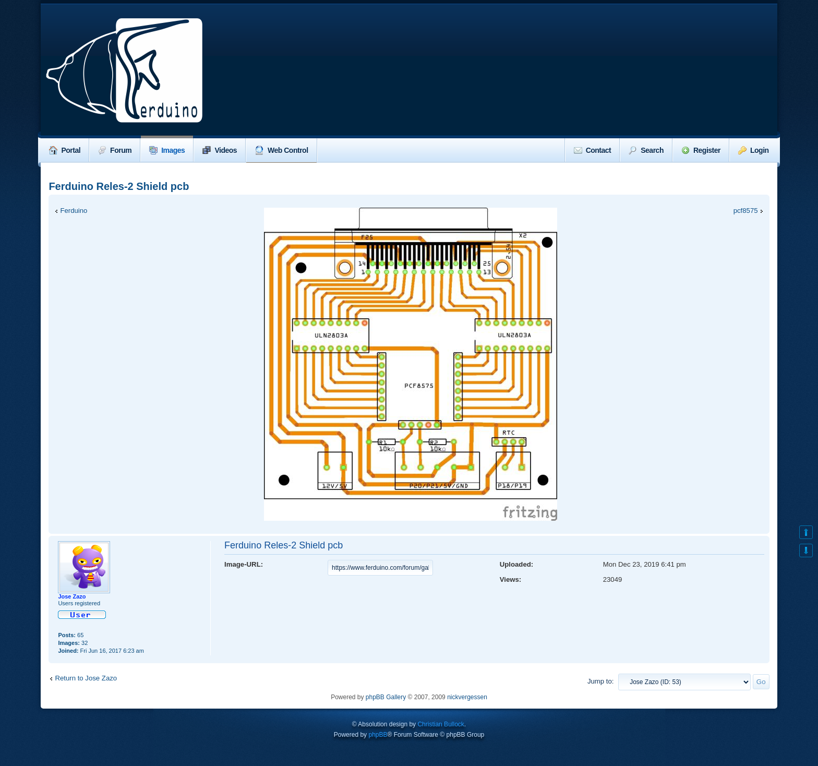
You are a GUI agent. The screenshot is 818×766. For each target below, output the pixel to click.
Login (753, 150)
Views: (511, 579)
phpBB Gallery (386, 697)
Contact (592, 150)
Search (646, 150)
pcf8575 (745, 210)
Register (700, 150)
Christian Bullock (440, 724)
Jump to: (600, 681)
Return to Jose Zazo (86, 678)
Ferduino (73, 210)
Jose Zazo (72, 596)
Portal (64, 150)
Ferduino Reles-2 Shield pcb (119, 186)
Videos (219, 150)
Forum (114, 150)
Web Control (281, 150)
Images (167, 150)
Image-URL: (243, 564)
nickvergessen (467, 697)
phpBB (377, 734)
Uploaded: (516, 564)
